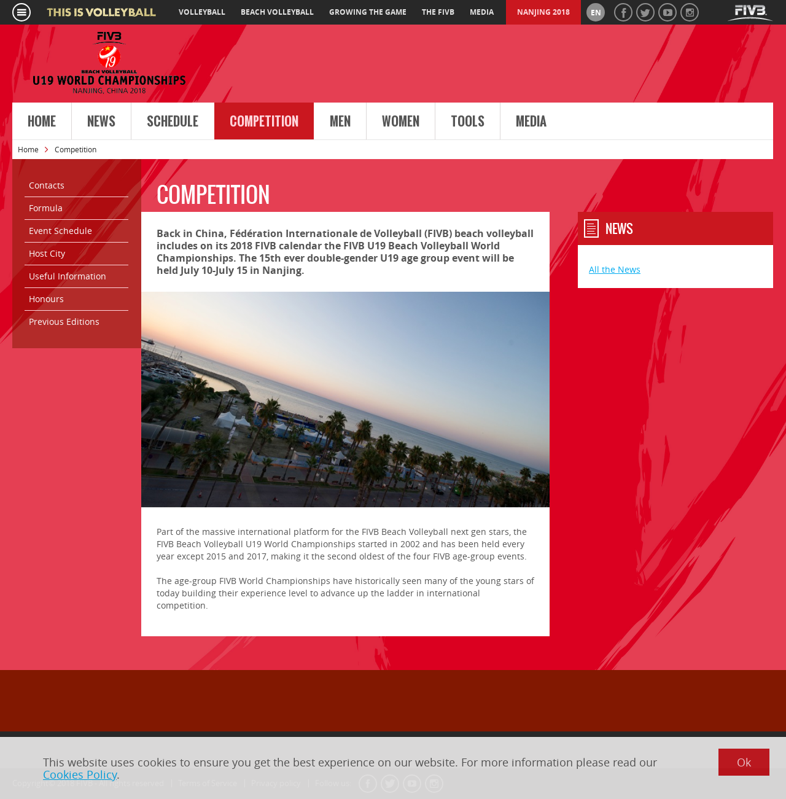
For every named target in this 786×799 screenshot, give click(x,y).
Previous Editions (64, 321)
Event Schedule (60, 230)
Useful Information (67, 276)
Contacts (46, 185)
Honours (46, 299)
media (482, 12)
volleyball (202, 12)
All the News (614, 269)
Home (42, 121)
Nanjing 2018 (543, 12)
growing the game (368, 12)
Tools (467, 121)
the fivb (438, 12)
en (596, 12)
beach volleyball (277, 12)
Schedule (172, 121)
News (101, 121)
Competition (264, 121)
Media (531, 121)
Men (340, 121)
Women (400, 121)
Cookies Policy (80, 774)
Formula (46, 208)
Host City (47, 253)
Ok (744, 762)
